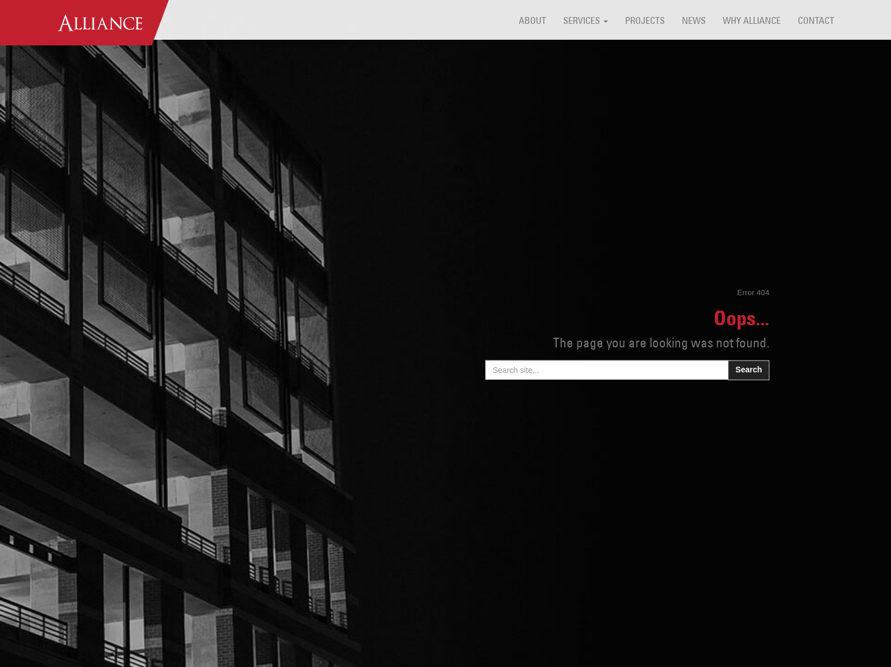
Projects (645, 21)
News (694, 21)
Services (585, 21)
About (532, 21)
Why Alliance (752, 21)
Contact (816, 21)
